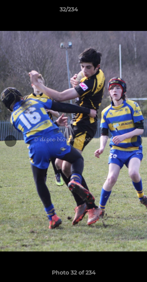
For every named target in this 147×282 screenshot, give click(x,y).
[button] (118, 11)
